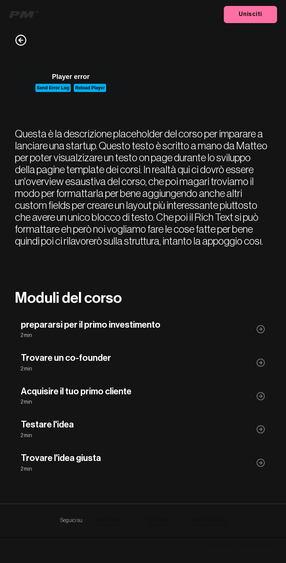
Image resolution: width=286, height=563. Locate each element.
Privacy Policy (217, 550)
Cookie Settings (254, 550)
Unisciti (250, 14)
